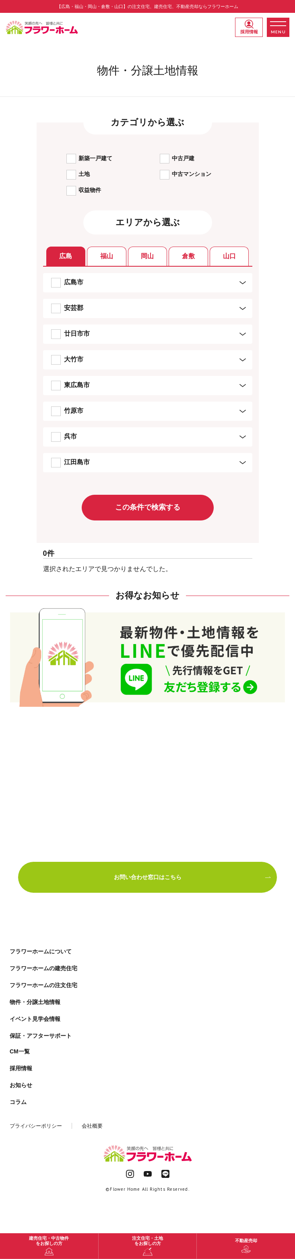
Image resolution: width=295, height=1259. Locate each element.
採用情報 (249, 27)
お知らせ (21, 1085)
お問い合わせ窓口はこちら (193, 877)
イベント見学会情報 (35, 1019)
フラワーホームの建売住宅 (43, 968)
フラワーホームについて (41, 951)
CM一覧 (20, 1051)
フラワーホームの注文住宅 (43, 985)
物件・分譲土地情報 (35, 1002)
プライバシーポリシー (36, 1126)
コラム (18, 1102)
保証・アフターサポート (41, 1036)
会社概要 (92, 1126)
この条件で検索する (147, 507)
